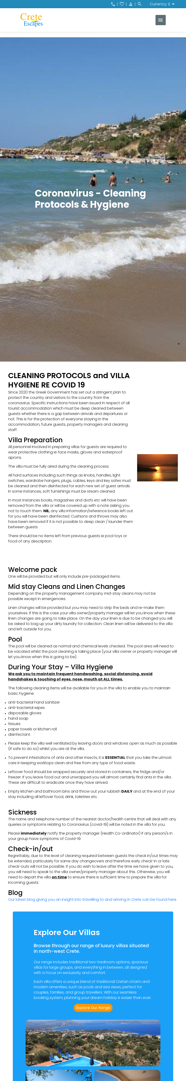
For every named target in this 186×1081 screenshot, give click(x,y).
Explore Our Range (93, 1007)
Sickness (22, 812)
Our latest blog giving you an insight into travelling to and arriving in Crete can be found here (92, 899)
